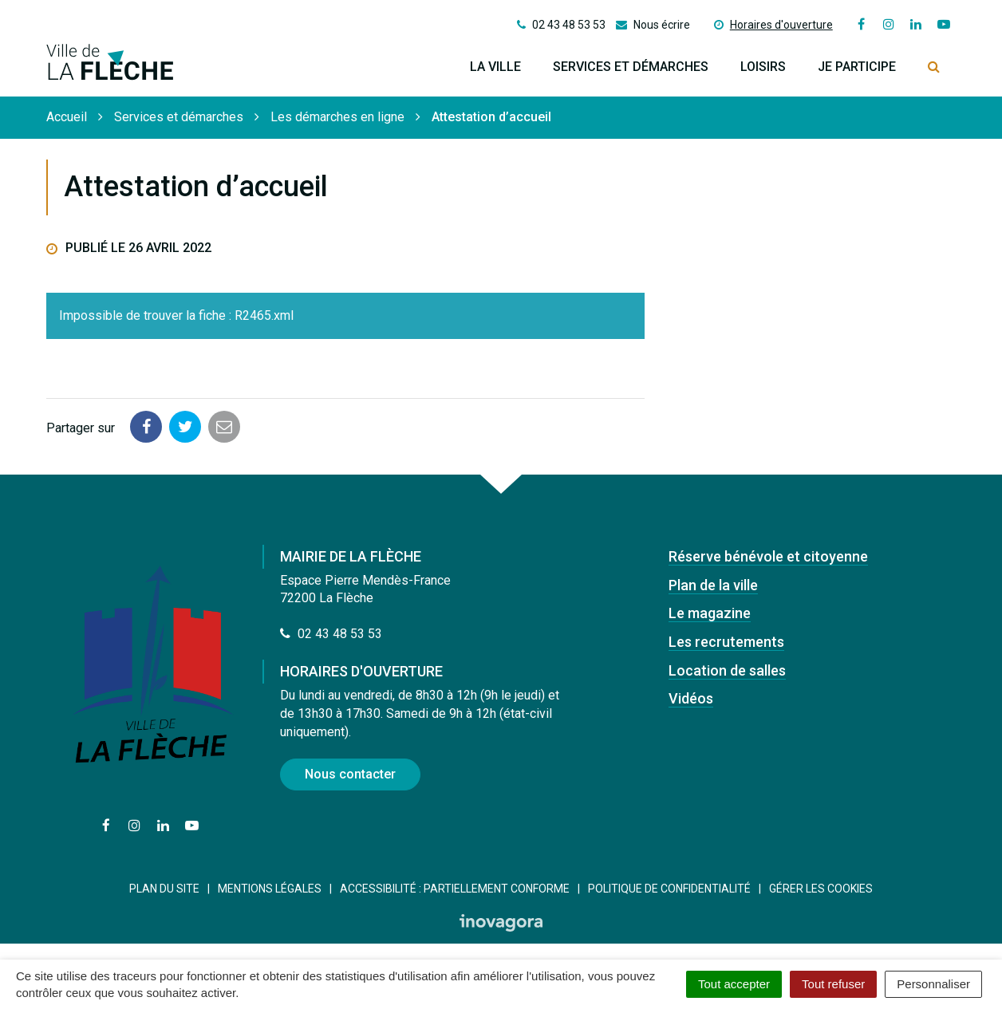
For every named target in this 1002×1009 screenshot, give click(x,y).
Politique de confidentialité (669, 888)
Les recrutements (726, 641)
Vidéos (691, 698)
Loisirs (763, 66)
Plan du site (164, 888)
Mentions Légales (270, 888)
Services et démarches (630, 66)
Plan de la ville (713, 585)
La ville (495, 66)
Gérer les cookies (821, 888)
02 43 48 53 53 (331, 633)
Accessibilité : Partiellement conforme (455, 888)
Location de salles (727, 670)
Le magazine (710, 613)
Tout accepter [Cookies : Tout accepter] (734, 984)
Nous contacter (350, 774)
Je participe (857, 66)
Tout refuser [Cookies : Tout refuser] (833, 984)
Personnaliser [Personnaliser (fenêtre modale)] (933, 984)
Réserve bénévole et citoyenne (768, 556)
